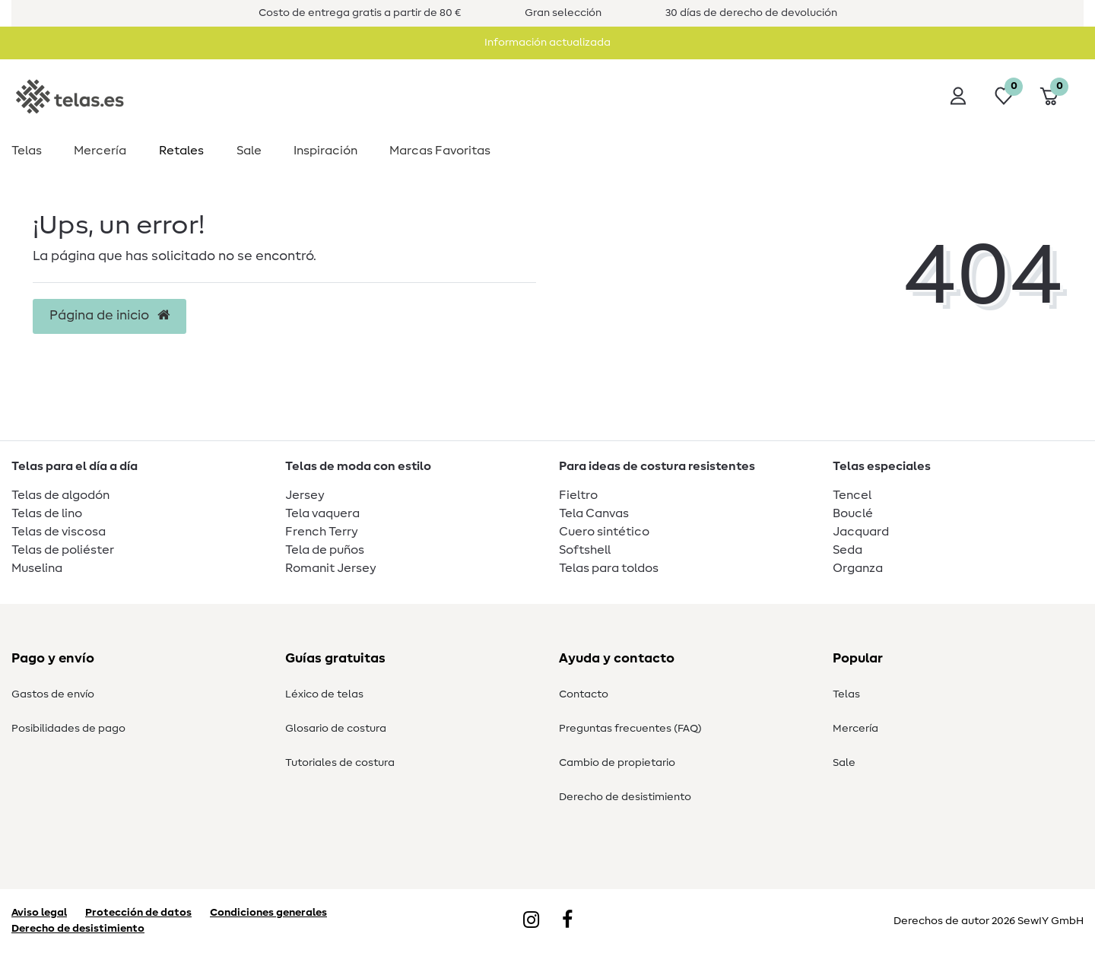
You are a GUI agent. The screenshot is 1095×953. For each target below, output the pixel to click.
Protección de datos (138, 912)
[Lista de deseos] (1004, 96)
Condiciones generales (268, 912)
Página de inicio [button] (109, 315)
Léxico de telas (324, 694)
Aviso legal (39, 912)
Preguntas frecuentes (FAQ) (630, 728)
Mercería (100, 151)
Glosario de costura (335, 728)
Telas (26, 151)
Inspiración (325, 151)
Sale (249, 151)
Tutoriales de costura (340, 763)
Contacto (583, 694)
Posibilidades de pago (68, 728)
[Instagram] (531, 921)
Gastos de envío (52, 694)
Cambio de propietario (617, 763)
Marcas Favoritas (439, 151)
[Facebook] (567, 921)
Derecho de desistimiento (625, 797)
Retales (181, 151)
